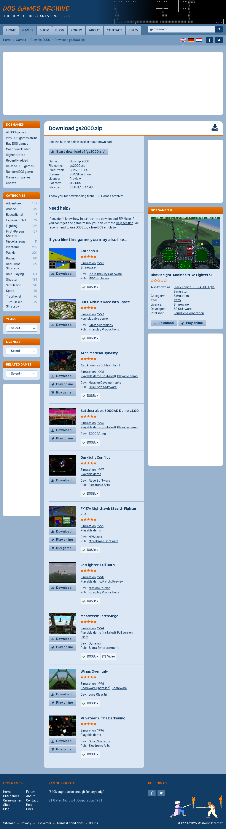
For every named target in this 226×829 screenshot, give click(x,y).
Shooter (21, 280)
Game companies (18, 177)
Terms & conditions (70, 823)
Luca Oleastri (98, 694)
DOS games (13, 783)
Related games (18, 364)
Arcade (21, 209)
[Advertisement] (113, 83)
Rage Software (99, 481)
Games (27, 30)
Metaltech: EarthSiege (99, 616)
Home (11, 30)
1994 (100, 628)
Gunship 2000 (40, 40)
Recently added (17, 160)
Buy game (64, 392)
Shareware (88, 267)
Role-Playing (21, 274)
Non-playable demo (94, 319)
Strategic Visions (101, 325)
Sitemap (9, 823)
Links (133, 30)
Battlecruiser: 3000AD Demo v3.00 (110, 410)
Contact (114, 30)
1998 (100, 577)
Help (29, 805)
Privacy (26, 823)
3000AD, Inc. (98, 434)
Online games (12, 800)
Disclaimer (44, 823)
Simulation (88, 263)
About (94, 30)
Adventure (21, 203)
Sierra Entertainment (104, 648)
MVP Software (99, 278)
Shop (44, 30)
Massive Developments (105, 383)
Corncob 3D (90, 250)
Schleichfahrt (110, 365)
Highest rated (15, 155)
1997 (100, 470)
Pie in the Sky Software (105, 274)
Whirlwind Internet (210, 823)
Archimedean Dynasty (99, 353)
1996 (100, 372)
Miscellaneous (21, 242)
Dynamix (95, 643)
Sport (21, 291)
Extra (84, 637)
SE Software (183, 309)
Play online (64, 384)
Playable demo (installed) (98, 376)
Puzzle (21, 253)
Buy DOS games (17, 144)
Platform (21, 247)
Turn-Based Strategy (21, 304)
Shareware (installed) (95, 688)
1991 (100, 526)
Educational (21, 215)
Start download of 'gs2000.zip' (80, 152)
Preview (75, 179)
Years (11, 319)
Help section (124, 223)
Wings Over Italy (94, 671)
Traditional (21, 297)
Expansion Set (21, 220)
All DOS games (16, 132)
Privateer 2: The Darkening (103, 718)
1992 (100, 263)
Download (64, 274)
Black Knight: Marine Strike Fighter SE (182, 274)
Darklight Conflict (95, 457)
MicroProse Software (103, 541)
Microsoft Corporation (78, 800)
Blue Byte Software (103, 387)
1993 (100, 314)
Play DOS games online (22, 138)
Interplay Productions (104, 329)
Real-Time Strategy (21, 266)
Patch (106, 581)
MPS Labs (95, 537)
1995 (177, 300)
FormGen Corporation (189, 313)
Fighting (21, 226)
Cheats (11, 183)
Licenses (13, 342)
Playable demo (127, 376)
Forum (76, 30)
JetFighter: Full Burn (98, 564)
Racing (21, 258)
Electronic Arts (99, 485)
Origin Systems (99, 741)
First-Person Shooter (21, 234)
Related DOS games (20, 166)
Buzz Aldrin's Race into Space (105, 302)
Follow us (157, 783)
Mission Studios (99, 588)
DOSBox (81, 227)
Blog (59, 30)
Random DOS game (19, 172)
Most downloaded (18, 149)
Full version (125, 633)
